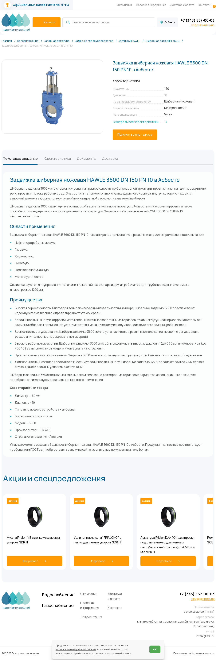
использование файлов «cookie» (76, 649)
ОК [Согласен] (155, 649)
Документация (91, 617)
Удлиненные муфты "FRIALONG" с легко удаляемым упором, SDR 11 (97, 540)
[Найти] (68, 22)
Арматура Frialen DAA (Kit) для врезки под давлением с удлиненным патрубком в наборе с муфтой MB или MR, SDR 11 (167, 544)
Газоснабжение (58, 605)
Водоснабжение (58, 594)
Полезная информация (151, 5)
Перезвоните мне (202, 25)
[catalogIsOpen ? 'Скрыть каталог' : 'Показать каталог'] (47, 22)
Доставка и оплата (182, 5)
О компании (124, 5)
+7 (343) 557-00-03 (197, 20)
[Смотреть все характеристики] (140, 122)
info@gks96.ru (205, 636)
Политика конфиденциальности (193, 653)
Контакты (204, 5)
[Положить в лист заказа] (135, 134)
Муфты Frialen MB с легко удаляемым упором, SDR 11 (33, 540)
